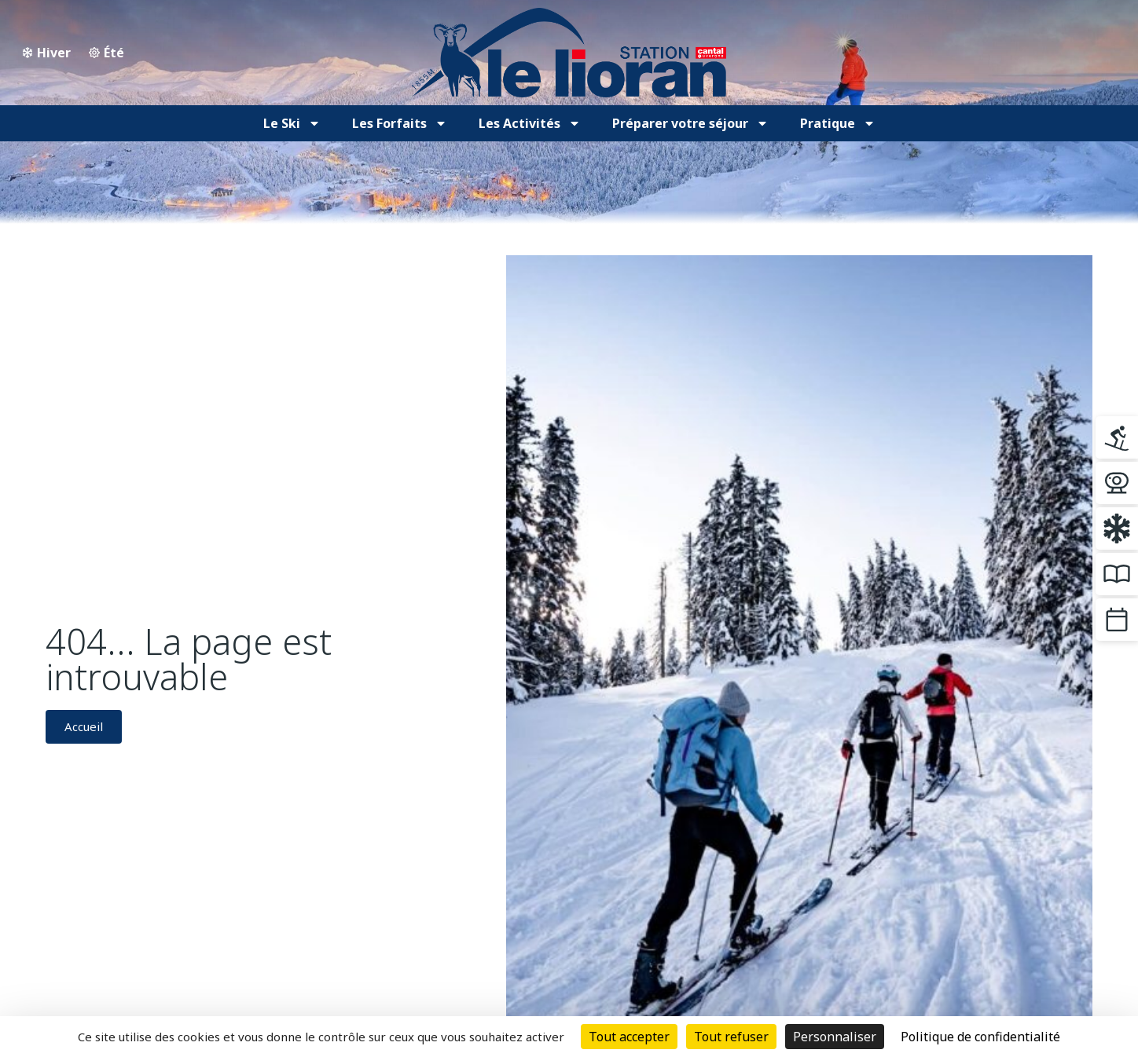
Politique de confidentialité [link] (980, 1036)
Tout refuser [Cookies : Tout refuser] (731, 1036)
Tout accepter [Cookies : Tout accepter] (629, 1036)
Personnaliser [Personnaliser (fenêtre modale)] (834, 1036)
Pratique (838, 123)
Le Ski (292, 123)
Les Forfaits (399, 123)
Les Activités (530, 123)
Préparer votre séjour (690, 123)
